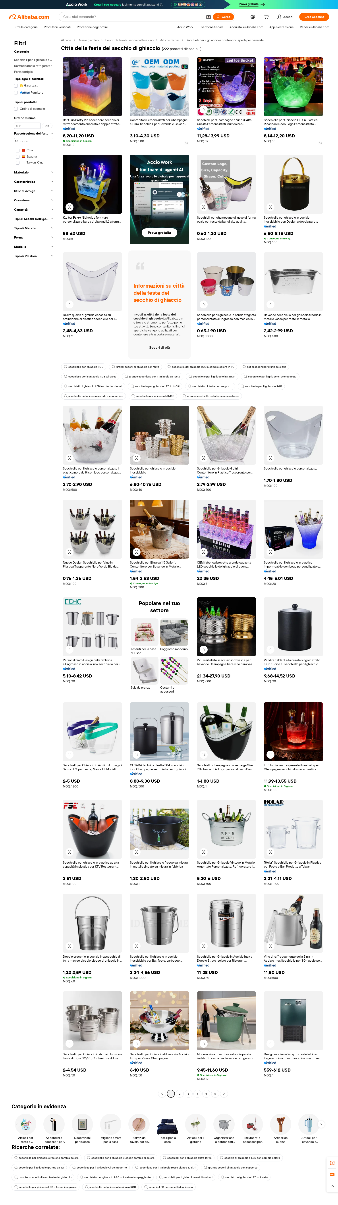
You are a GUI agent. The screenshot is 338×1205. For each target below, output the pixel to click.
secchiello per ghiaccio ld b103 (152, 396)
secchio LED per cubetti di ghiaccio (168, 1187)
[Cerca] (223, 16)
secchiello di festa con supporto (210, 386)
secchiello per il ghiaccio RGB (261, 386)
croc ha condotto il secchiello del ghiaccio (42, 1177)
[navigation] (34, 567)
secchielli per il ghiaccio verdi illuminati (185, 1177)
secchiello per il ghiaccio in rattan (212, 376)
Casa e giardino (88, 40)
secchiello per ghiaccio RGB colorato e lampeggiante (115, 1177)
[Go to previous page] (162, 1094)
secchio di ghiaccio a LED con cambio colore (250, 1158)
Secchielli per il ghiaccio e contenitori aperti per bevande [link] (225, 40)
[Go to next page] (224, 1094)
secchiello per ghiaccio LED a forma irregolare (45, 1187)
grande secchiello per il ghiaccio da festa (152, 376)
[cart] (267, 17)
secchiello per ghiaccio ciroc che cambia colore (46, 1158)
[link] (332, 1163)
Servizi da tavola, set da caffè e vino (129, 40)
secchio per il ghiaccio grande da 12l (39, 1167)
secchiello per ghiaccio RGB (83, 367)
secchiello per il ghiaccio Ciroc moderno (99, 1167)
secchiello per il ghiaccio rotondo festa (270, 376)
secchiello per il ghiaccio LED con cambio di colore (121, 1158)
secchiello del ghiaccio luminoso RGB (110, 1187)
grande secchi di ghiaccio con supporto (230, 1167)
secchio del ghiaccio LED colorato (244, 1177)
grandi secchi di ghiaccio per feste (135, 367)
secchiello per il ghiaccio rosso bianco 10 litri (165, 1167)
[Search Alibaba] (132, 16)
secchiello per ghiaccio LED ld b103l (155, 386)
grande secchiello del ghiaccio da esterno (211, 396)
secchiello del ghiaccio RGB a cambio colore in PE (201, 367)
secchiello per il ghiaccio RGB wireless (90, 376)
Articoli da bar (169, 40)
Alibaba (66, 40)
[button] (208, 16)
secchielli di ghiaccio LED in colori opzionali (93, 386)
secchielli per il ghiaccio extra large (187, 1158)
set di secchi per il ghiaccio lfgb (264, 367)
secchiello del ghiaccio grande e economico (93, 396)
